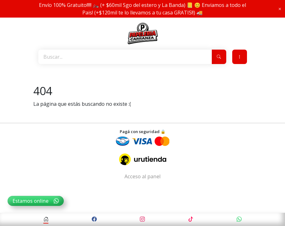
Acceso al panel (142, 176)
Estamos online (36, 200)
